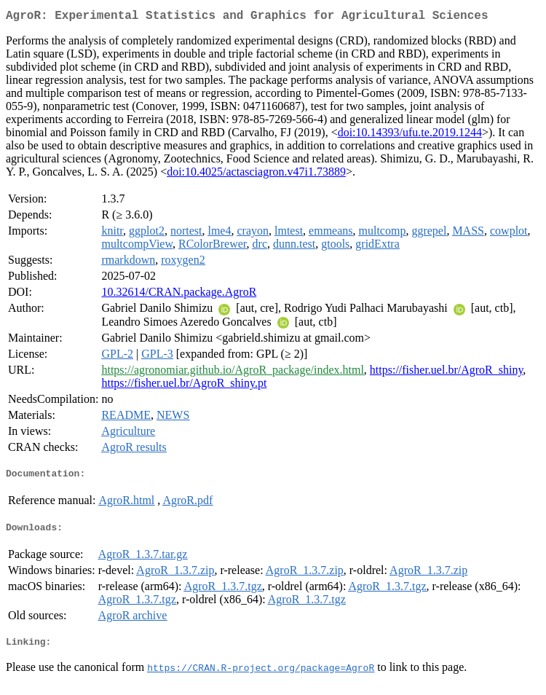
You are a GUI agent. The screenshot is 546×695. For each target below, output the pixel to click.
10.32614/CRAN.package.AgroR (178, 294)
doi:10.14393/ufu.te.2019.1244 (410, 135)
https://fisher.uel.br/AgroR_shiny (446, 372)
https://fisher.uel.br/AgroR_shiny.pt (183, 386)
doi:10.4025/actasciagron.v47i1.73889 (256, 174)
